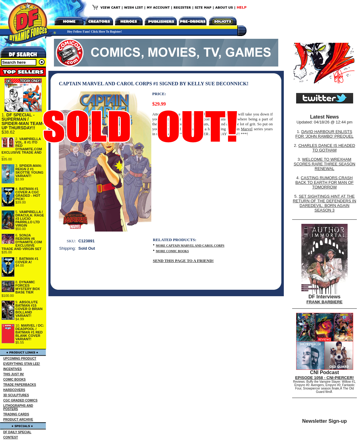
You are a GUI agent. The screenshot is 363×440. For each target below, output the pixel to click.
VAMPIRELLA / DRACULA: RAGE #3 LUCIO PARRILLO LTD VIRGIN (29, 218)
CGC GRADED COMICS (20, 400)
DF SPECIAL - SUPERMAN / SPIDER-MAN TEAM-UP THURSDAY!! (23, 121)
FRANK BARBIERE (325, 302)
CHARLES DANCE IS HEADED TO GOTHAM (326, 147)
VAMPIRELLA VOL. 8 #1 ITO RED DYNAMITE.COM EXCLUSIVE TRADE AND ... (22, 147)
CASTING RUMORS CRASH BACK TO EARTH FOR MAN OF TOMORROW (324, 182)
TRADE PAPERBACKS (19, 384)
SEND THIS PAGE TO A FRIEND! (183, 260)
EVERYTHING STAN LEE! (21, 363)
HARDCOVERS (14, 390)
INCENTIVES (12, 369)
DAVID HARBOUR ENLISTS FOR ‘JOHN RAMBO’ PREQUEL (325, 134)
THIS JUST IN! (13, 374)
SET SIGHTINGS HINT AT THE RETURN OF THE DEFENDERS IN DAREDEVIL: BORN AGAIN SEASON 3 (324, 203)
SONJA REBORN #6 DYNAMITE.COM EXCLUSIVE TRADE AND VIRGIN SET (22, 242)
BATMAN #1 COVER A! (26, 260)
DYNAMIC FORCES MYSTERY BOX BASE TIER (27, 287)
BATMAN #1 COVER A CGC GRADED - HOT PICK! (27, 194)
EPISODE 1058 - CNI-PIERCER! (324, 377)
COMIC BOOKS (14, 379)
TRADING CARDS (16, 414)
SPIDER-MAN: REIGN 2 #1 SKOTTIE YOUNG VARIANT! (29, 171)
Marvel (247, 129)
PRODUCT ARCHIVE (18, 419)
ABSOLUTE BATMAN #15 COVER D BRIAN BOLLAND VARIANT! (29, 308)
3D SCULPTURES (16, 395)
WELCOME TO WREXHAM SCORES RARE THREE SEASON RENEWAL (324, 164)
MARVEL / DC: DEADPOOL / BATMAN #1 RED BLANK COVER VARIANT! (29, 332)
